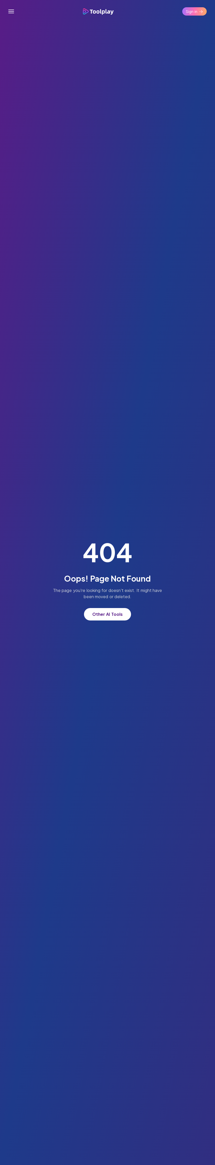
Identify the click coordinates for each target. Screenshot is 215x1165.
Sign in (194, 11)
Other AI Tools (107, 614)
